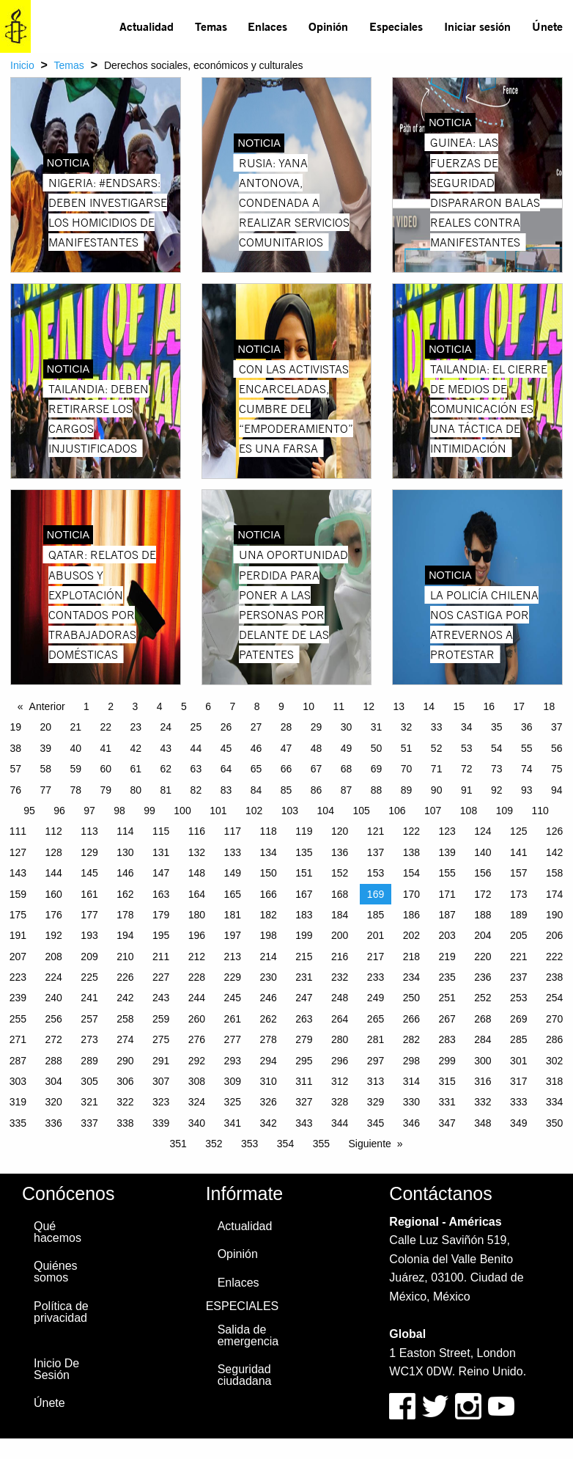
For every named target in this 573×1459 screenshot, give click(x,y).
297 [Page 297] (375, 1061)
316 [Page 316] (482, 1081)
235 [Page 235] (446, 977)
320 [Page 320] (53, 1102)
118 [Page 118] (267, 831)
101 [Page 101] (218, 810)
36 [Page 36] (527, 727)
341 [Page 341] (232, 1123)
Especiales (396, 26)
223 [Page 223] (18, 977)
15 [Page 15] (459, 706)
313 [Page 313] (375, 1081)
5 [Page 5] (184, 706)
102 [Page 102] (253, 810)
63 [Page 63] (196, 769)
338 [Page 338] (125, 1123)
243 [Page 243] (160, 997)
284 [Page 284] (482, 1039)
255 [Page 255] (18, 1019)
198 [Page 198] (267, 935)
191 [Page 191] (18, 935)
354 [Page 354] (285, 1143)
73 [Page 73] (497, 769)
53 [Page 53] (467, 748)
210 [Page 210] (125, 956)
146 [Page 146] (125, 873)
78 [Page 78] (75, 790)
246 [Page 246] (267, 997)
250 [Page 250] (411, 997)
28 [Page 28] (286, 727)
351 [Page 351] (177, 1143)
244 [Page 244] (196, 997)
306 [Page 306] (125, 1081)
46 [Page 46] (256, 748)
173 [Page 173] (518, 894)
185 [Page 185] (375, 915)
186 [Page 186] (411, 915)
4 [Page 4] (160, 706)
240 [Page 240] (53, 997)
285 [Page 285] (518, 1039)
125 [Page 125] (518, 831)
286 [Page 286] (554, 1039)
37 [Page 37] (557, 727)
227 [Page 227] (160, 977)
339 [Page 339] (160, 1123)
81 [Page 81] (166, 790)
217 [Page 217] (375, 956)
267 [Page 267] (446, 1019)
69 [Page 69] (376, 769)
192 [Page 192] (53, 935)
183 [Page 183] (303, 915)
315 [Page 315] (446, 1081)
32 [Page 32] (407, 727)
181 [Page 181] (232, 915)
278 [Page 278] (267, 1039)
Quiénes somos (56, 1271)
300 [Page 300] (482, 1061)
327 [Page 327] (303, 1102)
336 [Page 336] (53, 1123)
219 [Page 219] (446, 956)
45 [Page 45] (226, 748)
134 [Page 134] (267, 852)
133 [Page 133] (232, 852)
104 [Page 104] (325, 810)
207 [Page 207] (18, 956)
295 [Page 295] (303, 1061)
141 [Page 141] (518, 852)
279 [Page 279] (303, 1039)
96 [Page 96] (59, 810)
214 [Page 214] (267, 956)
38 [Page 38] (15, 748)
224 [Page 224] (53, 977)
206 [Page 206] (554, 935)
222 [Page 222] (554, 956)
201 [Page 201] (375, 935)
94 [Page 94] (557, 790)
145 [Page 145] (89, 873)
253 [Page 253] (518, 997)
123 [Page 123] (446, 831)
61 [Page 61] (136, 769)
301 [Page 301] (518, 1061)
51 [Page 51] (407, 748)
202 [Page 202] (411, 935)
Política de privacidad (61, 1312)
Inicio (22, 65)
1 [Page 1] (86, 706)
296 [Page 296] (339, 1061)
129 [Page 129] (89, 852)
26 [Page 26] (226, 727)
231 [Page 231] (303, 977)
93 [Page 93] (527, 790)
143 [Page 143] (18, 873)
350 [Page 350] (554, 1123)
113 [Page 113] (89, 831)
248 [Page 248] (339, 997)
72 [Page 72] (467, 769)
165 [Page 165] (232, 894)
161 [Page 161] (89, 894)
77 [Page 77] (45, 790)
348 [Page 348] (482, 1123)
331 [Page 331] (446, 1102)
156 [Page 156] (482, 873)
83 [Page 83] (226, 790)
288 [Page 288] (53, 1061)
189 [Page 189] (518, 915)
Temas (211, 26)
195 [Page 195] (160, 935)
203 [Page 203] (446, 935)
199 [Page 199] (303, 935)
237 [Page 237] (518, 977)
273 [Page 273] (89, 1039)
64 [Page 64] (226, 769)
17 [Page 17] (519, 706)
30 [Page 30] (346, 727)
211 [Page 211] (160, 956)
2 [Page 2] (111, 706)
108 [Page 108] (468, 810)
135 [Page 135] (303, 852)
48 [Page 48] (316, 748)
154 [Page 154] (411, 873)
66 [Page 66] (286, 769)
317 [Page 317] (518, 1081)
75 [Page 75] (557, 769)
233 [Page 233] (375, 977)
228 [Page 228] (196, 977)
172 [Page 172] (482, 894)
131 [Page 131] (160, 852)
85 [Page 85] (286, 790)
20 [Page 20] (45, 727)
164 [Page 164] (196, 894)
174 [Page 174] (554, 894)
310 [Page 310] (267, 1081)
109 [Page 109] (504, 810)
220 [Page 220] (482, 956)
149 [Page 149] (232, 873)
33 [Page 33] (437, 727)
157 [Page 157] (518, 873)
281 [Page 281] (375, 1039)
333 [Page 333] (518, 1102)
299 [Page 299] (446, 1061)
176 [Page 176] (53, 915)
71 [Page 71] (437, 769)
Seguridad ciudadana (245, 1375)
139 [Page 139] (446, 852)
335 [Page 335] (18, 1123)
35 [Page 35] (497, 727)
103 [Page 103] (289, 810)
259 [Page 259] (160, 1019)
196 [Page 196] (196, 935)
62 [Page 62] (166, 769)
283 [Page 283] (446, 1039)
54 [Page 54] (497, 748)
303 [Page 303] (18, 1081)
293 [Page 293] (232, 1061)
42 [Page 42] (136, 748)
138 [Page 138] (411, 852)
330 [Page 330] (411, 1102)
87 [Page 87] (346, 790)
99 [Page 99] (149, 810)
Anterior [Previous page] (47, 706)
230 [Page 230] (267, 977)
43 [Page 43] (166, 748)
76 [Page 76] (15, 790)
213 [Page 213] (232, 956)
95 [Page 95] (29, 810)
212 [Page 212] (196, 956)
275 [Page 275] (160, 1039)
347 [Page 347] (446, 1123)
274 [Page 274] (125, 1039)
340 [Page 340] (196, 1123)
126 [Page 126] (554, 831)
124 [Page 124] (482, 831)
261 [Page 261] (232, 1019)
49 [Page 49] (346, 748)
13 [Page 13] (398, 706)
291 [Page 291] (160, 1061)
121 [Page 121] (375, 831)
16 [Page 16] (489, 706)
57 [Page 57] (15, 769)
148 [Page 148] (196, 873)
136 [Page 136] (339, 852)
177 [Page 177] (89, 915)
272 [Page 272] (53, 1039)
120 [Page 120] (339, 831)
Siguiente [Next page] (369, 1143)
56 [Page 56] (557, 748)
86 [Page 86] (316, 790)
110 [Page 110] (539, 810)
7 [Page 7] (233, 706)
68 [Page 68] (346, 769)
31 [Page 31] (376, 727)
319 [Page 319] (18, 1102)
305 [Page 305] (89, 1081)
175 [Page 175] (18, 915)
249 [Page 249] (375, 997)
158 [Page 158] (554, 873)
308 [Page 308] (196, 1081)
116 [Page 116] (196, 831)
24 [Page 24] (166, 727)
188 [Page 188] (482, 915)
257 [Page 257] (89, 1019)
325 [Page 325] (232, 1102)
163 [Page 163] (160, 894)
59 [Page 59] (75, 769)
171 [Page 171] (446, 894)
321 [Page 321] (89, 1102)
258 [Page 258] (125, 1019)
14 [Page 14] (429, 706)
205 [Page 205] (518, 935)
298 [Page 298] (411, 1061)
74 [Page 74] (527, 769)
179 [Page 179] (160, 915)
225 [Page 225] (89, 977)
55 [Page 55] (527, 748)
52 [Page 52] (437, 748)
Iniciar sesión (477, 26)
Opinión (328, 26)
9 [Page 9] (281, 706)
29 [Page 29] (316, 727)
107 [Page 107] (432, 810)
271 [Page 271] (18, 1039)
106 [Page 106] (396, 810)
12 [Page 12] (368, 706)
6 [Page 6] (208, 706)
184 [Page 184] (339, 915)
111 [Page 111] (18, 831)
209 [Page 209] (89, 956)
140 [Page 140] (482, 852)
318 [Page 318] (554, 1081)
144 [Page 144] (53, 873)
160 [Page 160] (53, 894)
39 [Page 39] (45, 748)
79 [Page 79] (106, 790)
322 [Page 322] (125, 1102)
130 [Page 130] (125, 852)
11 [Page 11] (338, 706)
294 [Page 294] (267, 1061)
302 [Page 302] (554, 1061)
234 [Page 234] (411, 977)
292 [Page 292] (196, 1061)
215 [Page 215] (303, 956)
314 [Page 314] (411, 1081)
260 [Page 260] (196, 1019)
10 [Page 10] (308, 706)
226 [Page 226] (125, 977)
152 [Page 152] (339, 873)
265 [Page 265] (375, 1019)
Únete (547, 26)
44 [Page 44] (196, 748)
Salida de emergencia (248, 1335)
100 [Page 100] (182, 810)
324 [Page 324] (196, 1102)
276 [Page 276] (196, 1039)
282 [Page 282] (411, 1039)
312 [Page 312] (339, 1081)
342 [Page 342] (267, 1123)
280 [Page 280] (339, 1039)
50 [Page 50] (376, 748)
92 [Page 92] (497, 790)
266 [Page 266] (411, 1019)
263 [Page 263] (303, 1019)
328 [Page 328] (339, 1102)
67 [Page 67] (316, 769)
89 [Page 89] (407, 790)
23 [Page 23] (136, 727)
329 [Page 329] (375, 1102)
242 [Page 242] (125, 997)
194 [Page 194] (125, 935)
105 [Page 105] (360, 810)
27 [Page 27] (256, 727)
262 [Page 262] (267, 1019)
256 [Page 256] (53, 1019)
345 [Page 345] (375, 1123)
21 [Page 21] (75, 727)
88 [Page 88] (376, 790)
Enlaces (267, 26)
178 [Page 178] (125, 915)
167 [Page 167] (303, 894)
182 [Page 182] (267, 915)
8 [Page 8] (257, 706)
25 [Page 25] (196, 727)
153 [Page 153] (375, 873)
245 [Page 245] (232, 997)
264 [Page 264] (339, 1019)
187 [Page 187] (446, 915)
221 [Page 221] (518, 956)
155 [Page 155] (446, 873)
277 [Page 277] (232, 1039)
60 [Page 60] (106, 769)
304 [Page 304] (53, 1081)
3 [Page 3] (135, 706)
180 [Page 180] (196, 915)
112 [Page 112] (53, 831)
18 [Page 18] (549, 706)
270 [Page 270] (554, 1019)
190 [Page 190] (554, 915)
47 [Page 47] (286, 748)
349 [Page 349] (518, 1123)
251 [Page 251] (446, 997)
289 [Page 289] (89, 1061)
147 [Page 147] (160, 873)
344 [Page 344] (339, 1123)
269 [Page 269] (518, 1019)
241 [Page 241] (89, 997)
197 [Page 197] (232, 935)
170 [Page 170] (411, 894)
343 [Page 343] (303, 1123)
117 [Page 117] (232, 831)
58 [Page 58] (45, 769)
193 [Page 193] (89, 935)
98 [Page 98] (119, 810)
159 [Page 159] (18, 894)
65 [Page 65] (256, 769)
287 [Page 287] (18, 1061)
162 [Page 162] (125, 894)
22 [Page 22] (106, 727)
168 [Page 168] (339, 894)
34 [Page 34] (467, 727)
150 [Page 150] (267, 873)
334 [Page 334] (554, 1102)
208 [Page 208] (53, 956)
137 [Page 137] (375, 852)
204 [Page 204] (482, 935)
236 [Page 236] (482, 977)
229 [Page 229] (232, 977)
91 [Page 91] (467, 790)
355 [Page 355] (321, 1143)
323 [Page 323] (160, 1102)
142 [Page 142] (554, 852)
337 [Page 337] (89, 1123)
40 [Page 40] (75, 748)
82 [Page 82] (196, 790)
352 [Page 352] (213, 1143)
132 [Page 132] (196, 852)
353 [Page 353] (249, 1143)
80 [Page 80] (136, 790)
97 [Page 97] (89, 810)
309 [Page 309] (232, 1081)
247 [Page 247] (303, 997)
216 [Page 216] (339, 956)
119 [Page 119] (303, 831)
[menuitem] (147, 26)
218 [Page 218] (411, 956)
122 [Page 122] (411, 831)
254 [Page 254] (554, 997)
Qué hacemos (57, 1232)
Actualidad (146, 26)
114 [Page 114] (125, 831)
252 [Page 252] (482, 997)
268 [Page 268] (482, 1019)
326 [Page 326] (267, 1102)
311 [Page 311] (303, 1081)
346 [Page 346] (411, 1123)
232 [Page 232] (339, 977)
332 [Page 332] (482, 1102)
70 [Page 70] (407, 769)
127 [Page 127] (18, 852)
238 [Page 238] (554, 977)
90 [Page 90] (437, 790)
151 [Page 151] (303, 873)
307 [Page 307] (160, 1081)
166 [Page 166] (267, 894)
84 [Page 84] (256, 790)
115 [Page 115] (160, 831)
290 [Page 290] (125, 1061)
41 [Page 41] (106, 748)
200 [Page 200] (339, 935)
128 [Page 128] (53, 852)
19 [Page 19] (15, 727)
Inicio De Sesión (56, 1369)
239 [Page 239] (18, 997)
